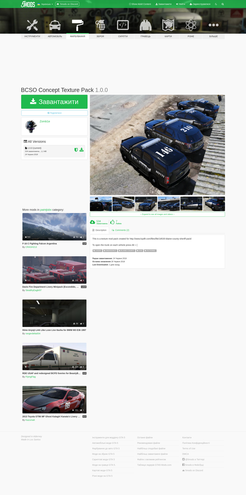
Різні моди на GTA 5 (102, 476)
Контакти (186, 437)
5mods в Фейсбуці (192, 465)
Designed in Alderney (31, 436)
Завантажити (163, 4)
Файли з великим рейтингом (151, 459)
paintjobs (46, 209)
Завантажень (102, 223)
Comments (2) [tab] (120, 230)
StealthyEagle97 (34, 290)
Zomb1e (45, 121)
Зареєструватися (200, 4)
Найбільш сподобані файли (151, 448)
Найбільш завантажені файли (152, 454)
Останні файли (145, 437)
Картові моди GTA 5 (102, 470)
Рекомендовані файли (148, 443)
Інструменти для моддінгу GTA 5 (108, 437)
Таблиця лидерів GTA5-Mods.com (154, 465)
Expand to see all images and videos (157, 214)
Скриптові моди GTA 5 (103, 459)
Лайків (118, 223)
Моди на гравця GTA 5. (104, 465)
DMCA (185, 454)
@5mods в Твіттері (193, 459)
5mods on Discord (192, 470)
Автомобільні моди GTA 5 (105, 443)
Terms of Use (188, 448)
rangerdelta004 (33, 333)
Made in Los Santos (31, 439)
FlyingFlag (31, 376)
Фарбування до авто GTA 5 (106, 448)
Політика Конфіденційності (196, 443)
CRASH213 (31, 247)
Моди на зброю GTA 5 (103, 454)
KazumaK (30, 420)
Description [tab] (99, 230)
